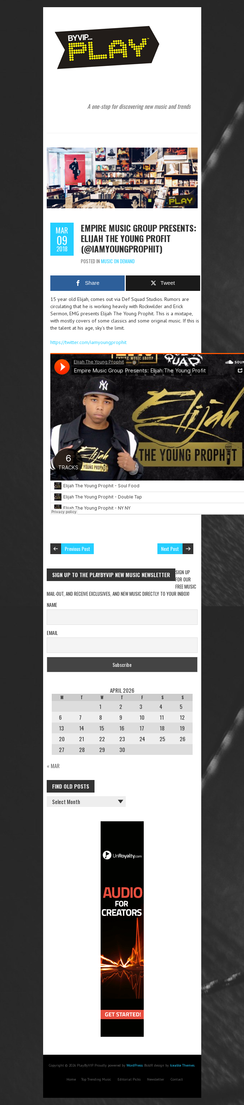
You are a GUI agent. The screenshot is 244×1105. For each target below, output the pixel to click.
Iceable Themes (182, 1065)
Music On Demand (118, 261)
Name (52, 604)
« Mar (53, 766)
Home (71, 1079)
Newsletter (155, 1079)
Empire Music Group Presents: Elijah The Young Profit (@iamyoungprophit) (138, 238)
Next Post (170, 548)
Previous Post (77, 548)
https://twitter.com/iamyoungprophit (88, 342)
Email (52, 632)
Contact (177, 1079)
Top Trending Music (96, 1079)
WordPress (134, 1065)
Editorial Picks (129, 1079)
